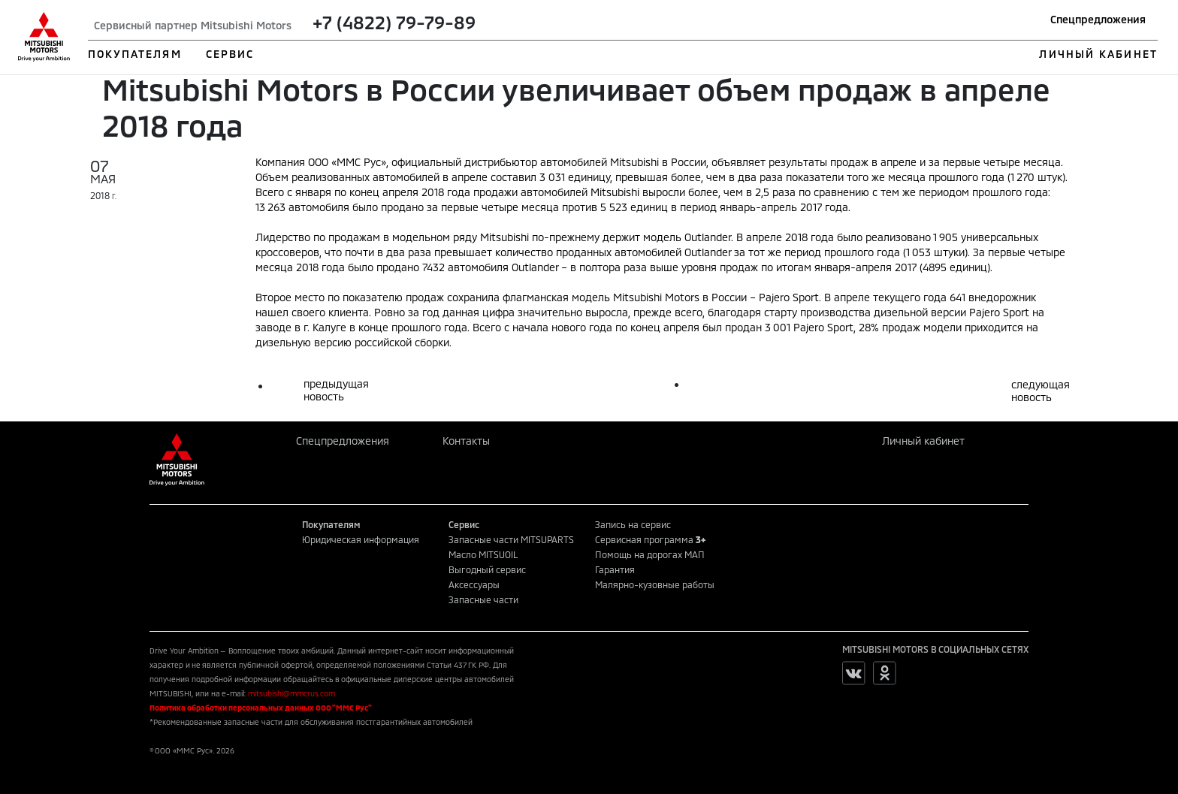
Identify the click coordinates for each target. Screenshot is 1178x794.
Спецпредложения (1098, 19)
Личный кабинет (923, 440)
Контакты (466, 440)
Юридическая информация (360, 539)
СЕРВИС (230, 53)
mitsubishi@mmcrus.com (291, 693)
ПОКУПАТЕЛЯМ (135, 53)
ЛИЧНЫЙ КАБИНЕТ (1098, 53)
